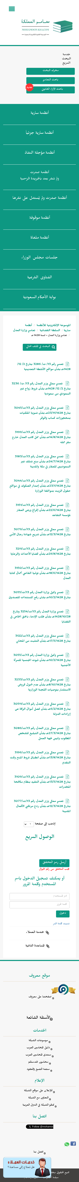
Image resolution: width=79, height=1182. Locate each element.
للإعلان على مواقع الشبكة (38, 1091)
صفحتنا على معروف (40, 997)
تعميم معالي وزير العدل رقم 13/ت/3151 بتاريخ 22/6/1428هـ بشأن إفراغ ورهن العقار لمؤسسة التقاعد (43, 511)
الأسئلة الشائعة (38, 1018)
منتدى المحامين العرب (38, 1055)
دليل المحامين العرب (38, 1048)
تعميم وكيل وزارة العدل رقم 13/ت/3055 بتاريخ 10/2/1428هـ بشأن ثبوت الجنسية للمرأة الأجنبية (42, 661)
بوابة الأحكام (39, 298)
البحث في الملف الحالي (38, 347)
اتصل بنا (38, 1152)
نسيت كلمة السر (61, 924)
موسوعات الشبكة (38, 1041)
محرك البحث (51, 71)
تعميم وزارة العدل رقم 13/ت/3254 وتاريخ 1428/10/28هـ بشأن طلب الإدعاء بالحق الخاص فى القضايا (40, 617)
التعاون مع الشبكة (38, 1098)
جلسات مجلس (39, 258)
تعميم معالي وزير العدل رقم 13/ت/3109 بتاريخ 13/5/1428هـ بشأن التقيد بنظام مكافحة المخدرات (42, 782)
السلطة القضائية (49, 331)
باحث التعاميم (50, 80)
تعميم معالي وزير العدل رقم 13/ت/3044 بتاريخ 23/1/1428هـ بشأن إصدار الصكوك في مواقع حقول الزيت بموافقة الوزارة (40, 486)
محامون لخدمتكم (38, 1062)
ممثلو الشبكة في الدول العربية (38, 1105)
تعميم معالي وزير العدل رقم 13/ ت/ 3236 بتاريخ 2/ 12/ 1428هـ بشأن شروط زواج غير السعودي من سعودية (41, 389)
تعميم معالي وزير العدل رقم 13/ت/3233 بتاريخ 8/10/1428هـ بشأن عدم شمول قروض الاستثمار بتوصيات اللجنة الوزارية (42, 685)
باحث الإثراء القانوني (44, 89)
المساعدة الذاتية (34, 946)
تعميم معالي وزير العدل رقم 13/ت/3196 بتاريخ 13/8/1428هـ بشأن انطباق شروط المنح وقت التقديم (40, 758)
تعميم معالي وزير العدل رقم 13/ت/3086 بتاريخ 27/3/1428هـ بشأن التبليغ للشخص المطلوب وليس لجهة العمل (42, 734)
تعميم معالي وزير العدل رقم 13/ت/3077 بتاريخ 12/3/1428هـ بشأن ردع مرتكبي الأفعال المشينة (42, 807)
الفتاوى (39, 278)
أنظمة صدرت (39, 198)
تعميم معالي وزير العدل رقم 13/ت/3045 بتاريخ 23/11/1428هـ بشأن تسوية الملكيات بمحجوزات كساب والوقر (42, 413)
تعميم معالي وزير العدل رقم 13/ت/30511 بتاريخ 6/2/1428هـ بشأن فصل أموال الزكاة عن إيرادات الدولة (42, 710)
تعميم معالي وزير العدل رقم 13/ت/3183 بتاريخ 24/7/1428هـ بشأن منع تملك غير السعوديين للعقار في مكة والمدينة (43, 462)
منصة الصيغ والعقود (38, 1069)
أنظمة (40, 113)
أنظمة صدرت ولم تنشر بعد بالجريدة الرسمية (39, 176)
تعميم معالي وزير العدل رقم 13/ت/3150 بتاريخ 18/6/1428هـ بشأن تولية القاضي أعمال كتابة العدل (40, 574)
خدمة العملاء (35, 933)
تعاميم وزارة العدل (24, 331)
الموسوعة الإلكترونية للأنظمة (53, 326)
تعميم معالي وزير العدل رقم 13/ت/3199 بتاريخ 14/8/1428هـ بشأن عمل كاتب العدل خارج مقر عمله (41, 438)
